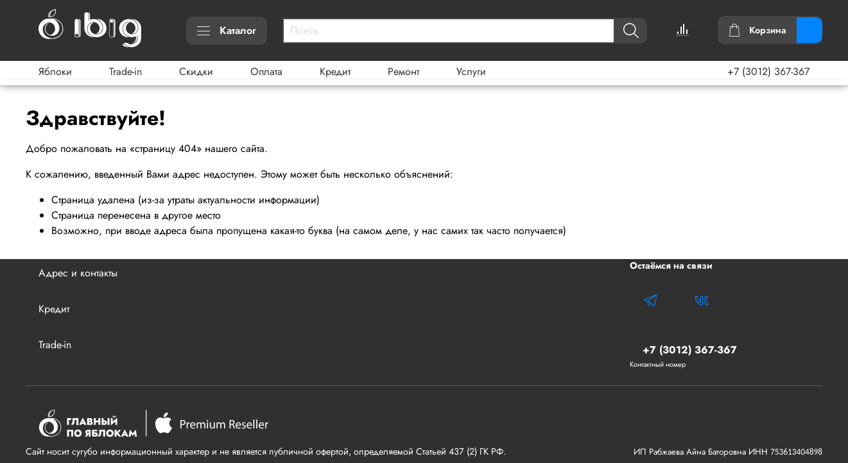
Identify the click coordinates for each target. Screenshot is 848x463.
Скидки (196, 71)
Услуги (471, 71)
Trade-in (125, 71)
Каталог (226, 30)
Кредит (335, 71)
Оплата (266, 71)
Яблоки (55, 71)
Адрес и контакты (78, 272)
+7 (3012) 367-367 (768, 71)
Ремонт (403, 71)
